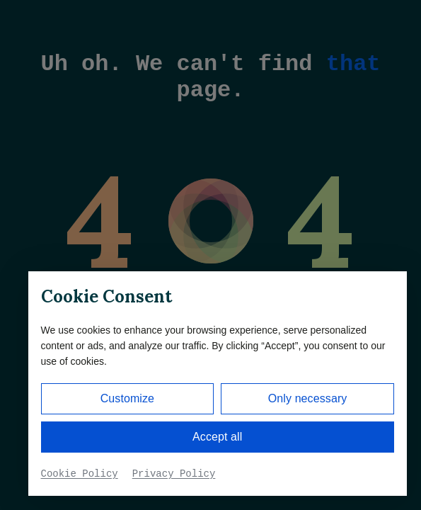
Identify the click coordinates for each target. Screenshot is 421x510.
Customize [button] (127, 398)
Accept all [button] (217, 437)
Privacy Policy (174, 474)
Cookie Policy (79, 474)
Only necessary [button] (307, 398)
